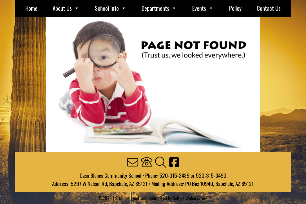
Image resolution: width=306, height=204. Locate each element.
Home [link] (31, 8)
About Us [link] (66, 8)
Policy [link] (235, 8)
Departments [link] (159, 8)
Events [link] (203, 8)
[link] (132, 162)
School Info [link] (110, 8)
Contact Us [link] (269, 8)
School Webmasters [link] (190, 198)
